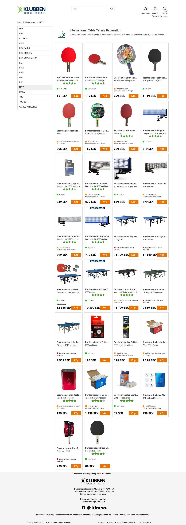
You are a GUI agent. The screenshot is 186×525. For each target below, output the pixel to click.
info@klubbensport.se (96, 499)
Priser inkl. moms (160, 16)
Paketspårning (89, 474)
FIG (20, 63)
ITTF (41, 22)
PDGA (22, 92)
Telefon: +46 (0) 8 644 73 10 (93, 502)
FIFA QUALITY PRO (28, 58)
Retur (99, 474)
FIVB (21, 72)
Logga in (155, 9)
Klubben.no (106, 515)
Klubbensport (30, 22)
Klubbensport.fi (125, 515)
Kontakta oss (108, 474)
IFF (20, 77)
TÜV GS (22, 102)
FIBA (21, 43)
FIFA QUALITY (25, 53)
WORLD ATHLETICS (28, 107)
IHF (20, 82)
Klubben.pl (145, 515)
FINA (21, 68)
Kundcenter (78, 474)
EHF (21, 33)
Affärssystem (104, 522)
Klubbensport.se (65, 515)
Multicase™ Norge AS (142, 522)
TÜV (21, 97)
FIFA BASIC (24, 48)
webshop (117, 522)
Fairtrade (23, 38)
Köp (76, 96)
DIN (21, 28)
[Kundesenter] (145, 9)
